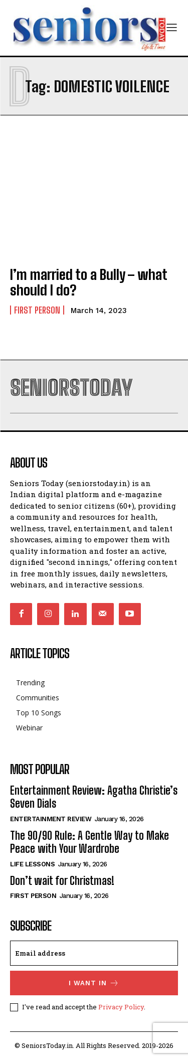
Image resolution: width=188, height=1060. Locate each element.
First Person (37, 310)
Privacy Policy (121, 1006)
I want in (94, 983)
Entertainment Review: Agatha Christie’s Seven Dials (93, 797)
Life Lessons (32, 864)
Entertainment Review (50, 819)
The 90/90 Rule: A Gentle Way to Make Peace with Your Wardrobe (89, 842)
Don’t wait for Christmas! (62, 880)
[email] (94, 953)
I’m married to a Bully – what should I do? (88, 282)
